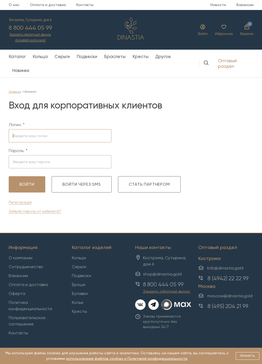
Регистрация (20, 202)
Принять (247, 356)
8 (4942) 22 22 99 (228, 278)
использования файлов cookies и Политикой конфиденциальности (126, 358)
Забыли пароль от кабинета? (35, 211)
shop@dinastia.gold (30, 40)
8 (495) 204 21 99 (227, 306)
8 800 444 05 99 (30, 28)
